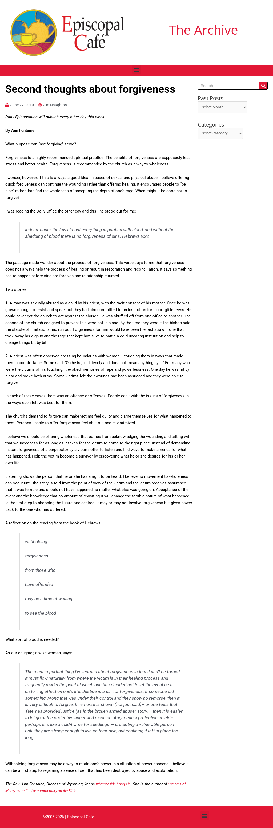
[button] (136, 69)
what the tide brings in (115, 784)
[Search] (263, 85)
